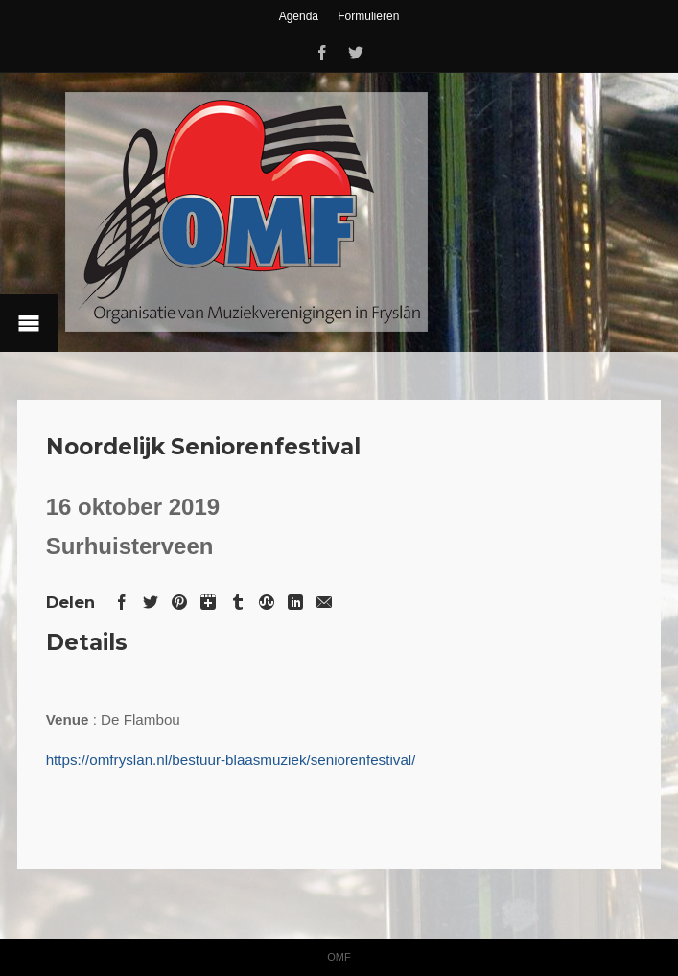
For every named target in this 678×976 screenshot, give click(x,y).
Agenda (298, 16)
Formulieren (368, 16)
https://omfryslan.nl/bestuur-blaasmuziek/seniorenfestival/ (231, 760)
